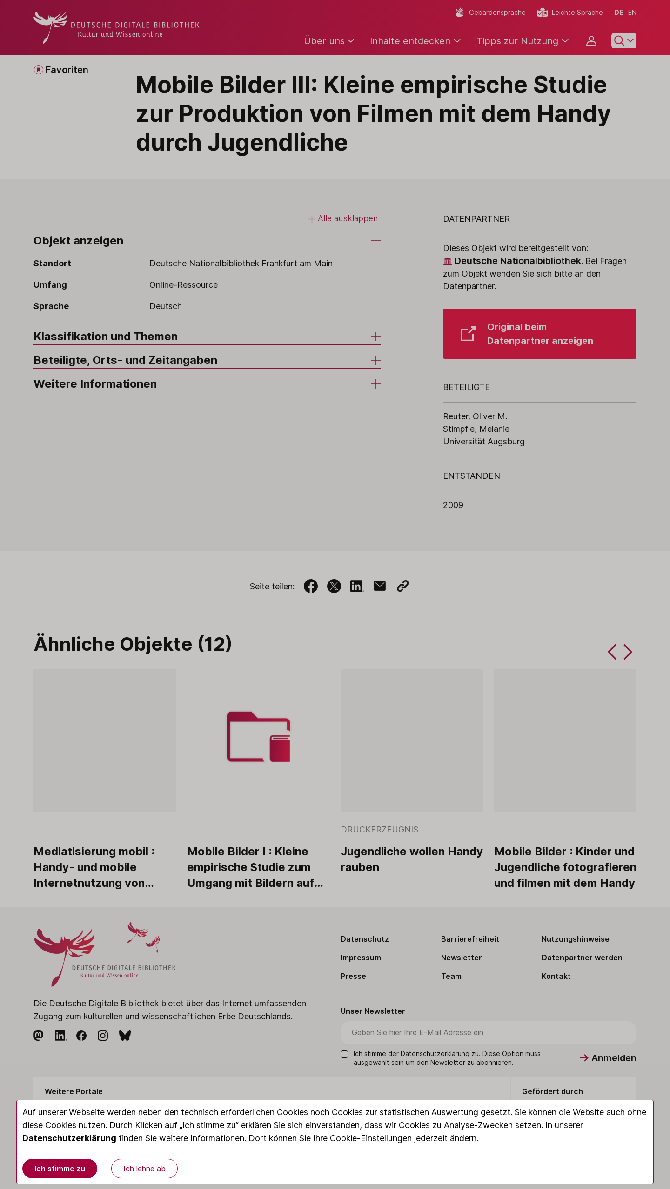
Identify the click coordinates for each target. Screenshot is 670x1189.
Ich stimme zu (59, 1168)
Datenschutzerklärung (69, 1138)
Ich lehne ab (144, 1168)
